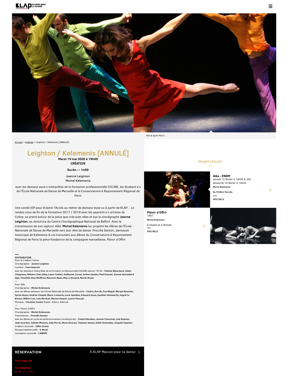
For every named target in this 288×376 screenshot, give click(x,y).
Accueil (18, 93)
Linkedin (268, 346)
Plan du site (57, 363)
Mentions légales (76, 363)
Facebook (228, 346)
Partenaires (41, 363)
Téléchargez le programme (65, 346)
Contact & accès (23, 363)
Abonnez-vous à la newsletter (31, 346)
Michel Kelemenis (78, 132)
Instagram (252, 346)
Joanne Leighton (78, 128)
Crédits (93, 363)
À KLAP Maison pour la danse (112, 303)
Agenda (29, 93)
